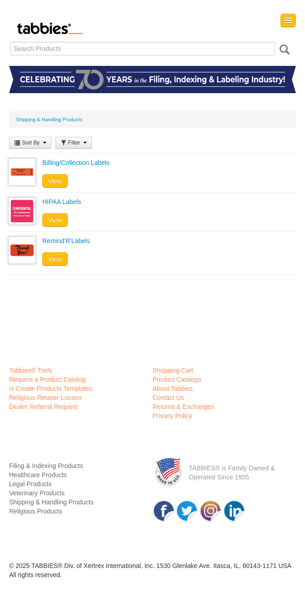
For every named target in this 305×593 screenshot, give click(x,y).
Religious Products (35, 511)
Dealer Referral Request (43, 406)
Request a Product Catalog (47, 379)
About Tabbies (173, 388)
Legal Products (30, 484)
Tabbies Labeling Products (47, 21)
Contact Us (168, 397)
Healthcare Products (38, 474)
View (55, 180)
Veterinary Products (37, 493)
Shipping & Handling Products (51, 502)
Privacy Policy (172, 415)
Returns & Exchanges (183, 406)
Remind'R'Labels (66, 240)
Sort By (30, 143)
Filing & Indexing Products (46, 465)
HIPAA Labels (61, 201)
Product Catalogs (177, 379)
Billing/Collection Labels (76, 162)
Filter (73, 143)
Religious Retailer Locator (45, 397)
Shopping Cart (173, 370)
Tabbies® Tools (30, 370)
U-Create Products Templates (50, 388)
